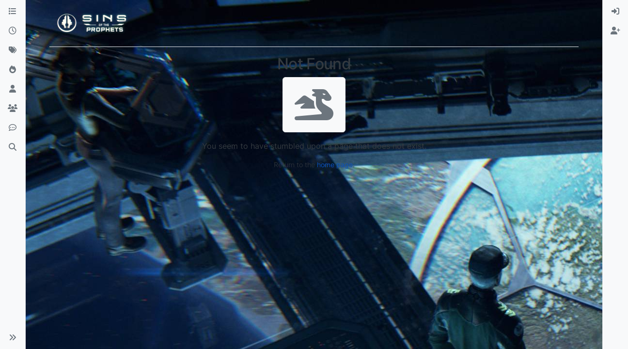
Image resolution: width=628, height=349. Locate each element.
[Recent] (12, 31)
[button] (12, 337)
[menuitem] (615, 11)
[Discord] (12, 128)
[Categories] (12, 11)
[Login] (615, 11)
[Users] (12, 89)
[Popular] (12, 70)
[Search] (12, 147)
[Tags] (12, 50)
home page (335, 164)
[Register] (615, 31)
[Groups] (12, 108)
